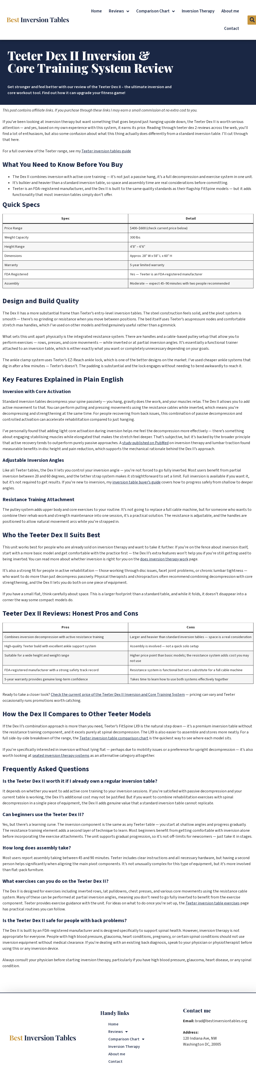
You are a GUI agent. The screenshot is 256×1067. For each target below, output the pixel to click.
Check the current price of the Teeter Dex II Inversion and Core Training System (118, 694)
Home (96, 11)
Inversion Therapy (198, 11)
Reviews (119, 11)
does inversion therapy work (164, 559)
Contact (231, 29)
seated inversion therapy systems (60, 755)
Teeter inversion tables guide (106, 151)
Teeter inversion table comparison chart (113, 738)
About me (230, 11)
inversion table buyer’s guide (136, 482)
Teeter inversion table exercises (213, 903)
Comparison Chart (155, 11)
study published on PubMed (145, 443)
